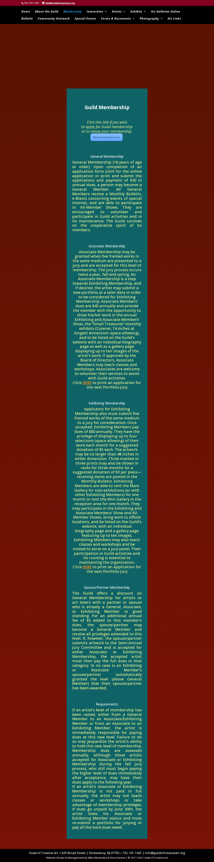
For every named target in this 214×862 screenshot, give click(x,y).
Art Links (174, 18)
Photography (149, 18)
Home (25, 11)
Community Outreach (54, 18)
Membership (72, 11)
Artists (117, 11)
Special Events (85, 18)
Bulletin (27, 18)
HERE (86, 382)
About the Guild (46, 11)
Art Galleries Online (165, 11)
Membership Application (106, 137)
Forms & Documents (116, 18)
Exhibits (136, 11)
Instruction (95, 11)
